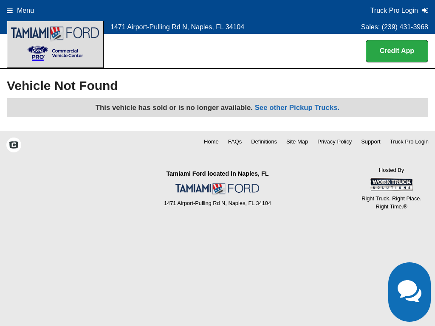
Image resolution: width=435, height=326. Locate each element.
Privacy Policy (334, 141)
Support (371, 141)
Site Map (297, 141)
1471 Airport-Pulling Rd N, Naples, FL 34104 (177, 27)
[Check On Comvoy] (13, 146)
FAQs (235, 141)
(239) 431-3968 (405, 27)
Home (211, 141)
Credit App (397, 50)
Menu (20, 10)
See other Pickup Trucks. (297, 108)
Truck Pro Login (409, 141)
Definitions (264, 141)
